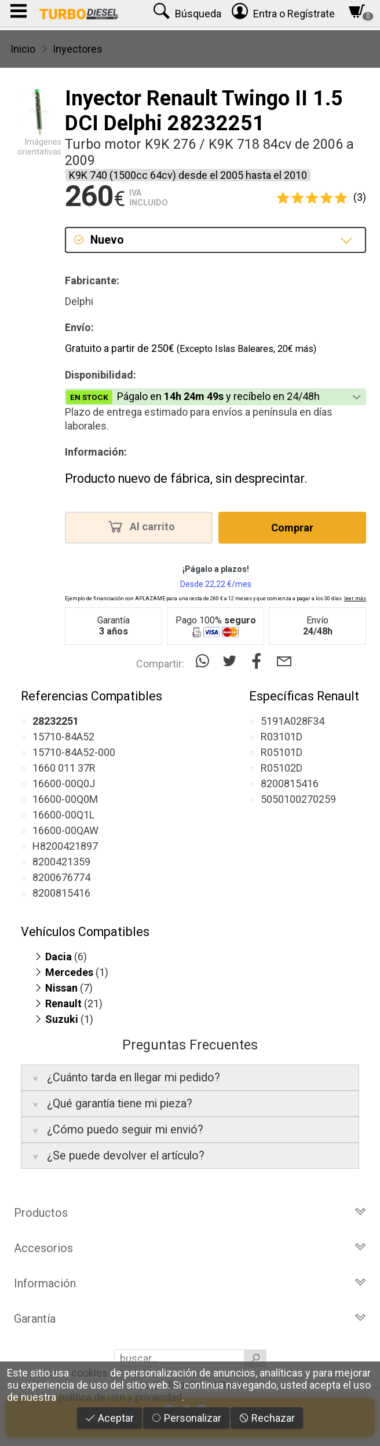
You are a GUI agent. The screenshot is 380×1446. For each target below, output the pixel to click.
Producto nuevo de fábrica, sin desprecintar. (186, 478)
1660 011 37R (64, 768)
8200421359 (61, 862)
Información (190, 1283)
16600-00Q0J (63, 783)
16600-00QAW (65, 830)
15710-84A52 (63, 737)
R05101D (281, 752)
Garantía (190, 1319)
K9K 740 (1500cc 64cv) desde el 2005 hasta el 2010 (188, 175)
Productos (190, 1213)
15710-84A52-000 (73, 752)
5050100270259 (298, 799)
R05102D (281, 768)
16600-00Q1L (63, 815)
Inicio (22, 49)
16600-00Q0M (65, 799)
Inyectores (78, 49)
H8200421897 (65, 846)
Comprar (292, 528)
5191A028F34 (292, 721)
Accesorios (190, 1248)
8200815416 (61, 893)
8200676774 (61, 877)
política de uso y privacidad (120, 1397)
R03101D (281, 737)
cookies (89, 1373)
